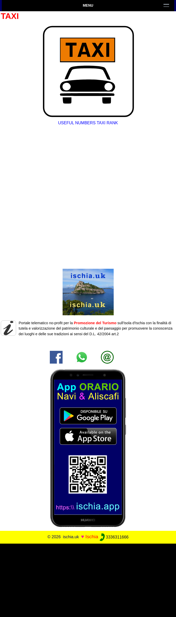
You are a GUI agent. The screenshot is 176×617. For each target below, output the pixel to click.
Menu (88, 5)
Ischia (91, 537)
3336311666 (114, 537)
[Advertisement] (88, 579)
